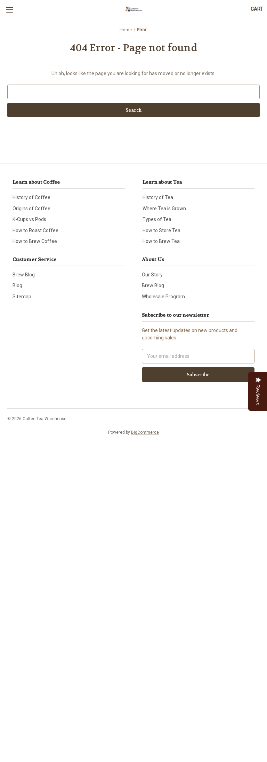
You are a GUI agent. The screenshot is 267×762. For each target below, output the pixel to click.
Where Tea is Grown (164, 208)
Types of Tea (157, 219)
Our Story (152, 274)
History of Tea (158, 197)
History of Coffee (31, 197)
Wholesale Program (163, 296)
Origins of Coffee (31, 208)
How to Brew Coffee (35, 241)
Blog (17, 285)
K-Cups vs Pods (29, 219)
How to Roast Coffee (35, 230)
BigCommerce (145, 432)
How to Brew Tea (161, 241)
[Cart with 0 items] (257, 9)
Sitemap (22, 296)
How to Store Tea (161, 230)
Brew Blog (24, 274)
